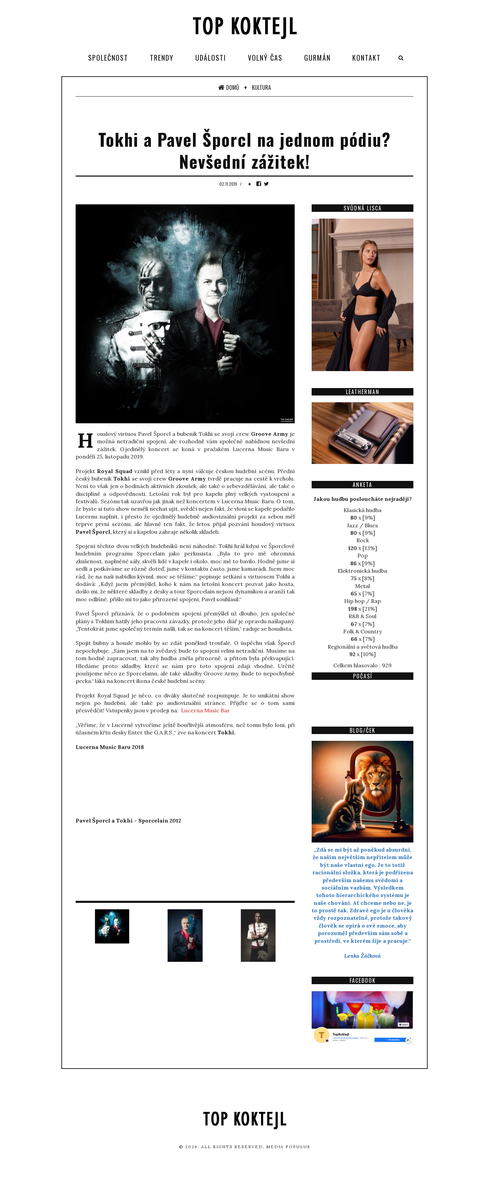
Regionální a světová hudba (363, 646)
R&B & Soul (362, 616)
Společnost (108, 58)
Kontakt (366, 58)
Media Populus (288, 1146)
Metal (362, 586)
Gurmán (317, 58)
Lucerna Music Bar (205, 710)
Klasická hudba (363, 510)
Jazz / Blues (362, 525)
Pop (362, 555)
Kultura (261, 87)
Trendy (162, 58)
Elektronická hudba (362, 570)
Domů (228, 87)
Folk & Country (362, 631)
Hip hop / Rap (362, 600)
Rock (362, 540)
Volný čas (265, 58)
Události (210, 58)
